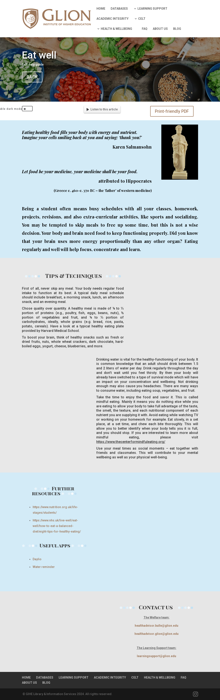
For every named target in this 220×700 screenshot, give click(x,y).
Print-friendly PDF (172, 111)
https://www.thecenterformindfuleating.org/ (130, 442)
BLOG (177, 28)
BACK (32, 77)
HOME (100, 8)
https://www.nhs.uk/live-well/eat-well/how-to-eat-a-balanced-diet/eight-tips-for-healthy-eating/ (57, 526)
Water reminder (44, 567)
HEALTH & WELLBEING (116, 28)
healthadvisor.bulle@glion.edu (156, 625)
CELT (141, 18)
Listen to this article (102, 109)
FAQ (144, 28)
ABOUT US (160, 28)
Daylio (37, 559)
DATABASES (119, 8)
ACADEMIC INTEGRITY (112, 18)
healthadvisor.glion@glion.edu (156, 633)
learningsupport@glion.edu (156, 656)
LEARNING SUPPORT (152, 8)
